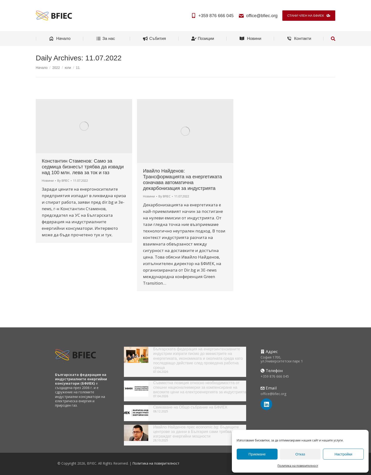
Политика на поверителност (298, 466)
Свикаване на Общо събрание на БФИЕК (190, 407)
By (63, 180)
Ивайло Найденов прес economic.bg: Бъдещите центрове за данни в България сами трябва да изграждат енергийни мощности (196, 431)
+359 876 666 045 (212, 15)
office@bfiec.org (258, 15)
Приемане (257, 454)
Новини (48, 180)
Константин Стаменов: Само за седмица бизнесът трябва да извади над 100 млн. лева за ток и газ (83, 166)
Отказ (300, 454)
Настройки (343, 454)
